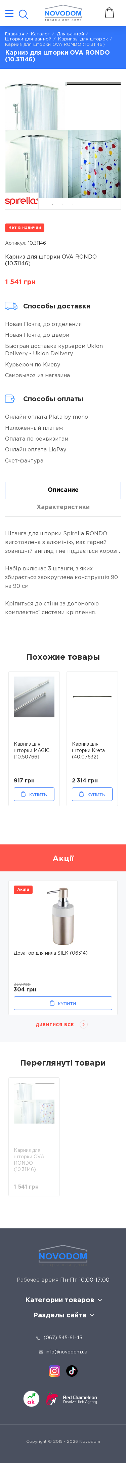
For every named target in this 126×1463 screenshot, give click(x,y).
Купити (67, 1003)
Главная (14, 34)
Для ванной (70, 34)
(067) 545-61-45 (63, 1338)
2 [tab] (62, 204)
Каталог (40, 34)
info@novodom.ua (63, 1352)
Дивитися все (55, 1025)
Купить (38, 794)
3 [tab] (73, 204)
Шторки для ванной (28, 39)
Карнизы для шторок (83, 39)
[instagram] (54, 1371)
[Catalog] (9, 14)
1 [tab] (52, 204)
